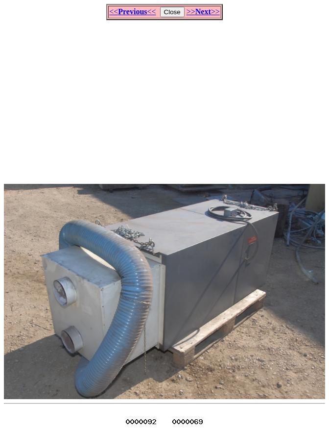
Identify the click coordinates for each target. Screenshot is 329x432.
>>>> (203, 11)
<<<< (132, 11)
